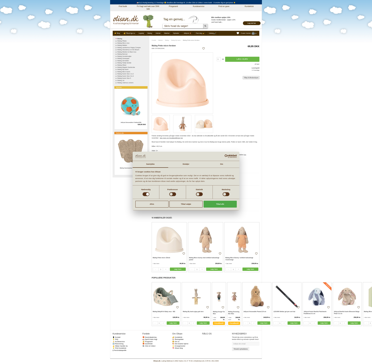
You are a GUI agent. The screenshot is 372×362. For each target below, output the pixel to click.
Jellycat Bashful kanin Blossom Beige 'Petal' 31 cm (346, 312)
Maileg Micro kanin (123, 72)
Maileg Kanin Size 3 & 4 (125, 76)
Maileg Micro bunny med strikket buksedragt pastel (204, 259)
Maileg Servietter (123, 61)
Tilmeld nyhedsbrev (240, 349)
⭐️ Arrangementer (178, 346)
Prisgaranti (173, 6)
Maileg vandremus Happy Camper (129, 47)
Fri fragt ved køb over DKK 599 (148, 7)
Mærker (167, 33)
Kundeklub (249, 6)
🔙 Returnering (118, 344)
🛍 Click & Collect (149, 346)
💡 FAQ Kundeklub (119, 348)
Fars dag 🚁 (200, 33)
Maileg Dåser (121, 65)
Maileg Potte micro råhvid (161, 258)
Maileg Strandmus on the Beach (128, 50)
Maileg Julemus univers (125, 83)
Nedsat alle (120, 133)
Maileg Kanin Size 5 (124, 78)
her (245, 155)
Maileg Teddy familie (124, 63)
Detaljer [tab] (186, 164)
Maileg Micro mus (123, 43)
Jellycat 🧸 (187, 33)
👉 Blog (117, 33)
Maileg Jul (120, 80)
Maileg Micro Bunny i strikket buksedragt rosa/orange (239, 259)
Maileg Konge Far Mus (219, 313)
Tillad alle (220, 204)
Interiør (158, 33)
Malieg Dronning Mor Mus (233, 313)
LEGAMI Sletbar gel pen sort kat (284, 311)
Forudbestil (218, 323)
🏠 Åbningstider (178, 339)
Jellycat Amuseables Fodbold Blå (131, 122)
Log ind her (252, 23)
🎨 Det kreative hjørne (180, 344)
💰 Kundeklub (177, 337)
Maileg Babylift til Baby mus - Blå (164, 311)
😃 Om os (175, 341)
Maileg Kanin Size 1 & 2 (125, 74)
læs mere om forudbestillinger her (171, 138)
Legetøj (141, 33)
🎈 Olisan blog (177, 348)
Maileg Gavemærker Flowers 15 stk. (131, 168)
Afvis (152, 204)
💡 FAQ (115, 339)
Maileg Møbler (122, 45)
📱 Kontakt (116, 337)
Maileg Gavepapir (123, 58)
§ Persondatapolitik (119, 350)
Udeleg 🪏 (212, 33)
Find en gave (223, 6)
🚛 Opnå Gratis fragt (149, 339)
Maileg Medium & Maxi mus (126, 52)
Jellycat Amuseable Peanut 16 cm (254, 311)
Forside (154, 40)
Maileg (149, 33)
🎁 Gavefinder (147, 344)
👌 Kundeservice (119, 341)
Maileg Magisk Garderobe (126, 67)
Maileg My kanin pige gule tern (193, 311)
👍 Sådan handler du (120, 346)
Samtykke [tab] (150, 164)
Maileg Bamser (122, 54)
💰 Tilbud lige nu (129, 33)
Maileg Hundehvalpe (124, 56)
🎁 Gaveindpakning (149, 337)
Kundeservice (198, 6)
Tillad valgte (186, 204)
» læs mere (156, 263)
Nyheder (176, 33)
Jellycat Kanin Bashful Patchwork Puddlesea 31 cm (315, 312)
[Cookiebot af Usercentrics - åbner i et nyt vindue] (226, 156)
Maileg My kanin (176, 40)
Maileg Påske (122, 41)
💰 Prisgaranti (147, 341)
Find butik (123, 6)
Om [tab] (221, 164)
